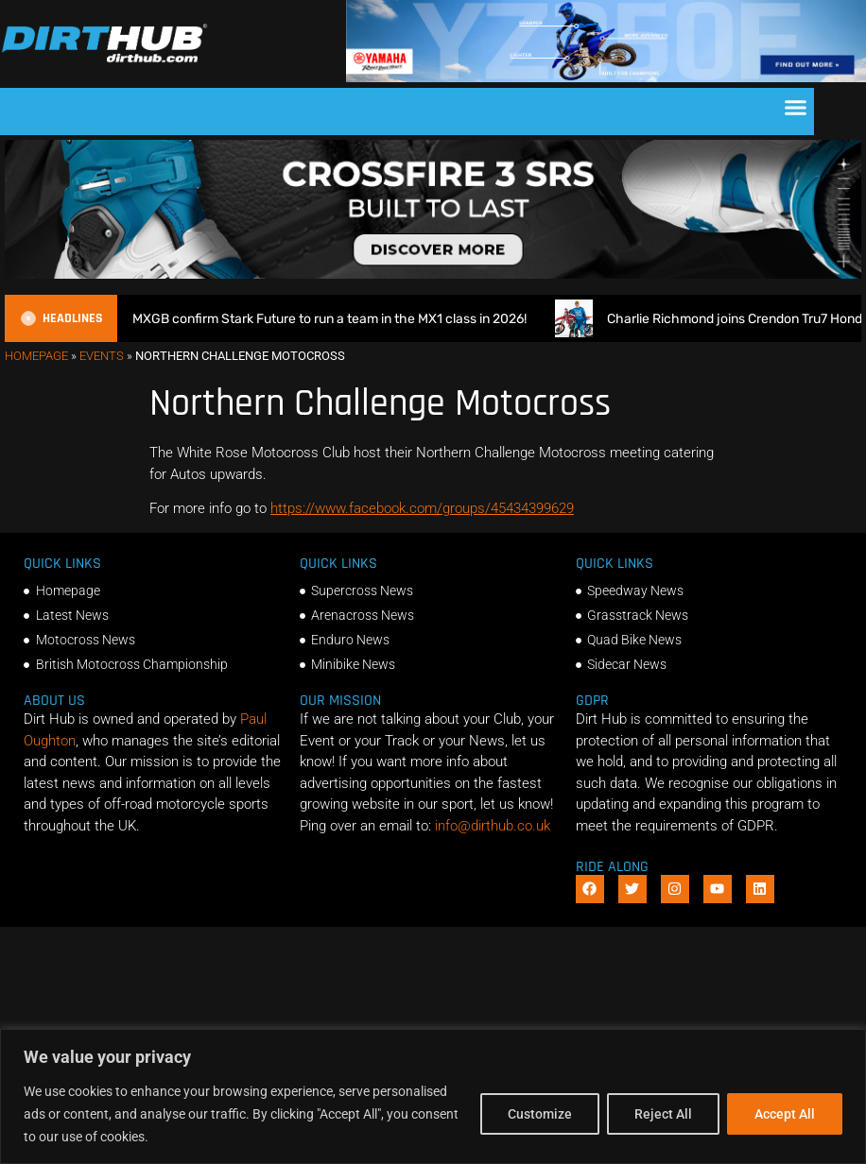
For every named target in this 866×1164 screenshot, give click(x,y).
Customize (540, 1113)
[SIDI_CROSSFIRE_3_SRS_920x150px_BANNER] (433, 273)
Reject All (663, 1113)
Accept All (784, 1113)
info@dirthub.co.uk (492, 825)
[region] (433, 1096)
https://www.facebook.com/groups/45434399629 (422, 508)
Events (101, 356)
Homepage (36, 356)
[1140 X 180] (606, 77)
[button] (796, 107)
